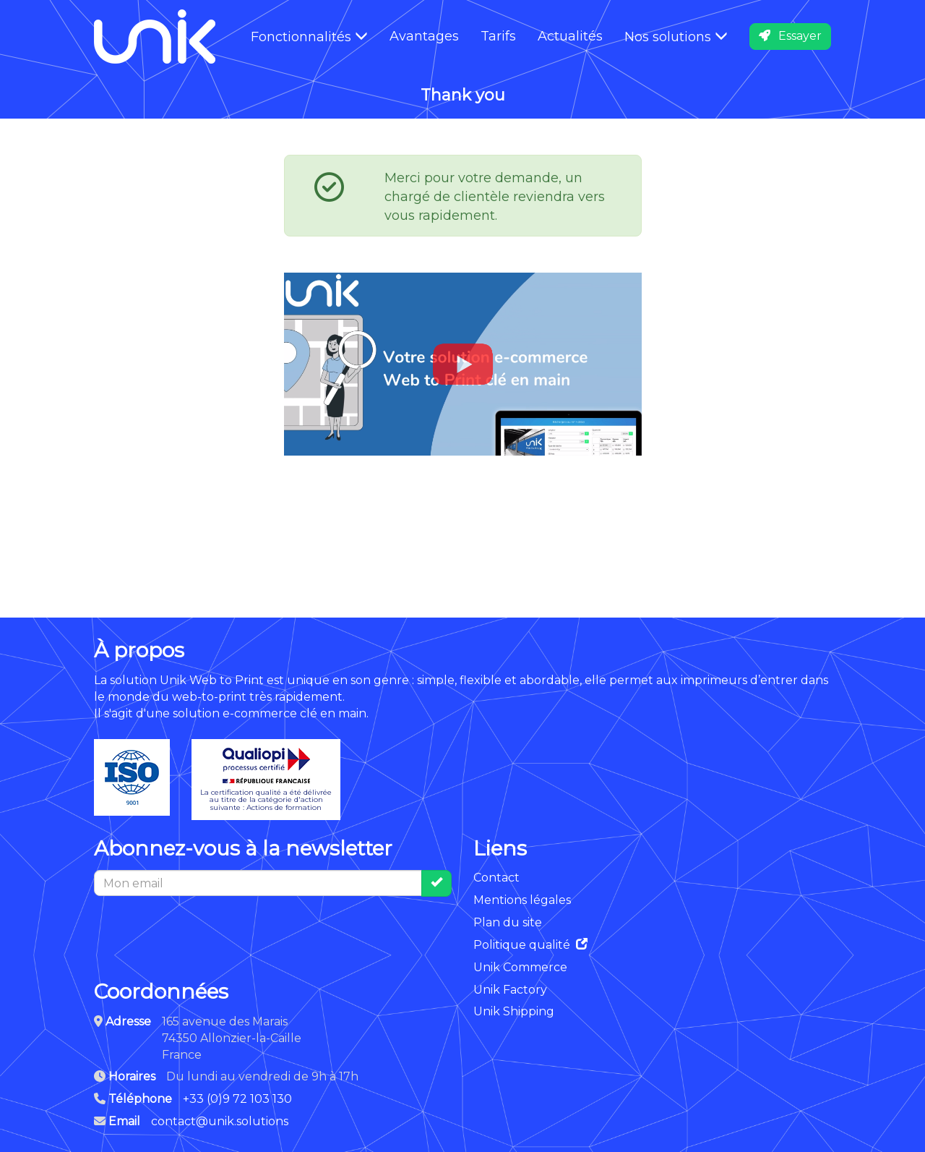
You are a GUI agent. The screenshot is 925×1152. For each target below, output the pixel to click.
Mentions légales (522, 900)
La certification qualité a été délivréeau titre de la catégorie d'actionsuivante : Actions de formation (266, 780)
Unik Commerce (520, 967)
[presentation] (204, 931)
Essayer (790, 36)
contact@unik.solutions (219, 1121)
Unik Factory (510, 990)
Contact (496, 877)
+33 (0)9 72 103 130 (237, 1099)
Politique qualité (530, 945)
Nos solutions (676, 37)
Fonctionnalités (309, 37)
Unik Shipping (513, 1011)
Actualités (570, 36)
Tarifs (498, 36)
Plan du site (507, 922)
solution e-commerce (235, 713)
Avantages (424, 36)
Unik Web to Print (212, 680)
